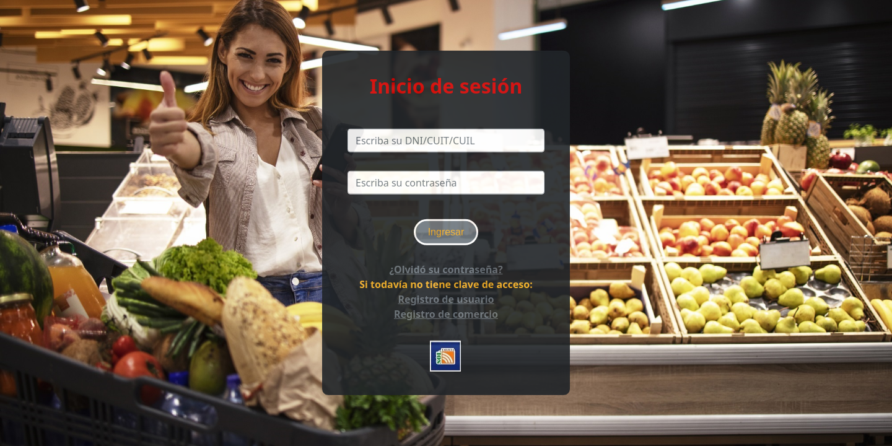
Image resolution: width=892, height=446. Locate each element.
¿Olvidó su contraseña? (445, 269)
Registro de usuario (446, 299)
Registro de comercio (446, 314)
